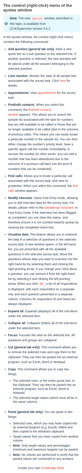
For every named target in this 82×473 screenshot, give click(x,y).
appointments (47, 93)
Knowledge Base (52, 468)
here (63, 80)
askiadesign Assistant (58, 207)
